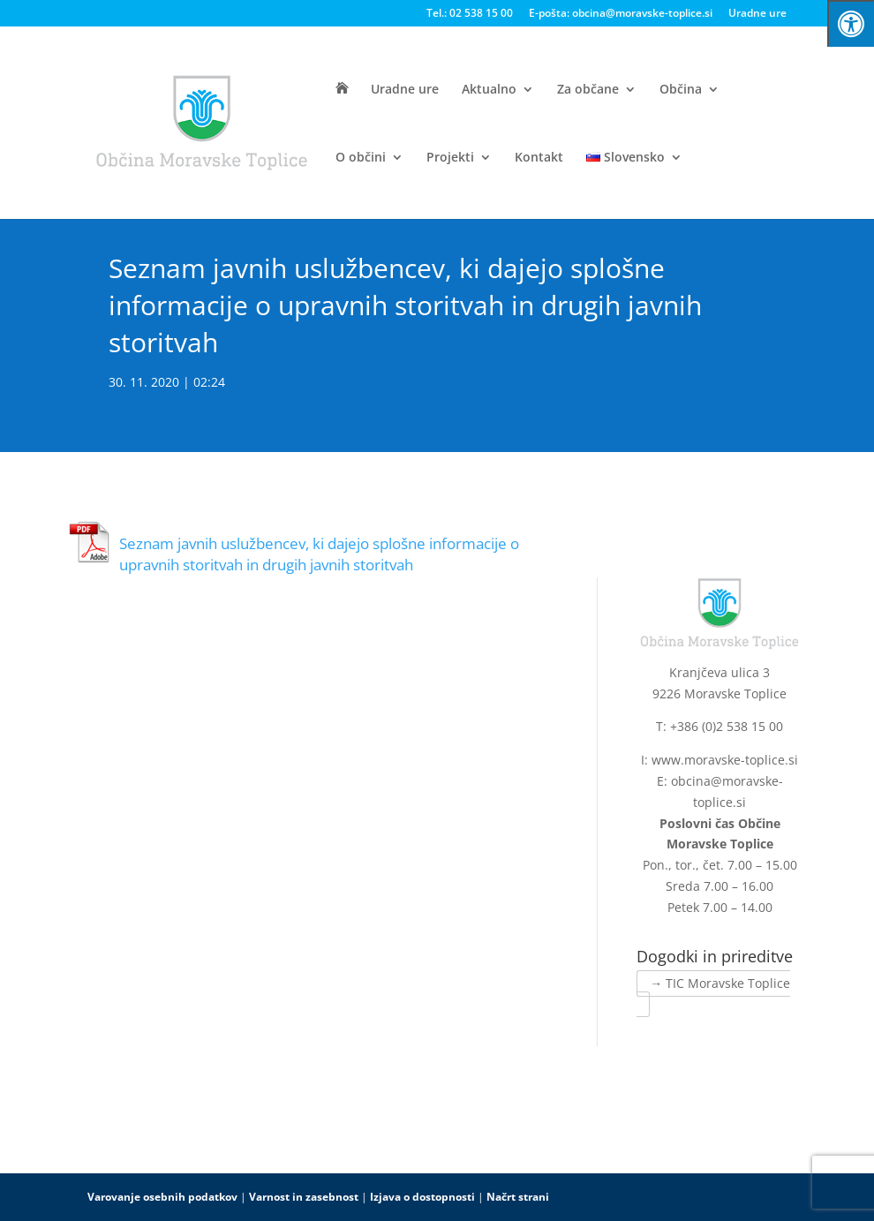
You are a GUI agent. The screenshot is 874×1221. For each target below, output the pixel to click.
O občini (360, 158)
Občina (680, 90)
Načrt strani (517, 1196)
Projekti (450, 158)
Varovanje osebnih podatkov (162, 1196)
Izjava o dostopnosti (422, 1196)
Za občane (588, 90)
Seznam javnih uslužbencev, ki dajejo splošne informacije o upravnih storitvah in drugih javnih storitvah (319, 554)
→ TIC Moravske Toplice (720, 983)
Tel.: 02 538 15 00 (469, 14)
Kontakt (539, 158)
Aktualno (489, 90)
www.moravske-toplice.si (725, 759)
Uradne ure (757, 14)
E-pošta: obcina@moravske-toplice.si (620, 14)
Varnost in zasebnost (303, 1196)
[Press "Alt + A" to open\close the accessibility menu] (850, 23)
